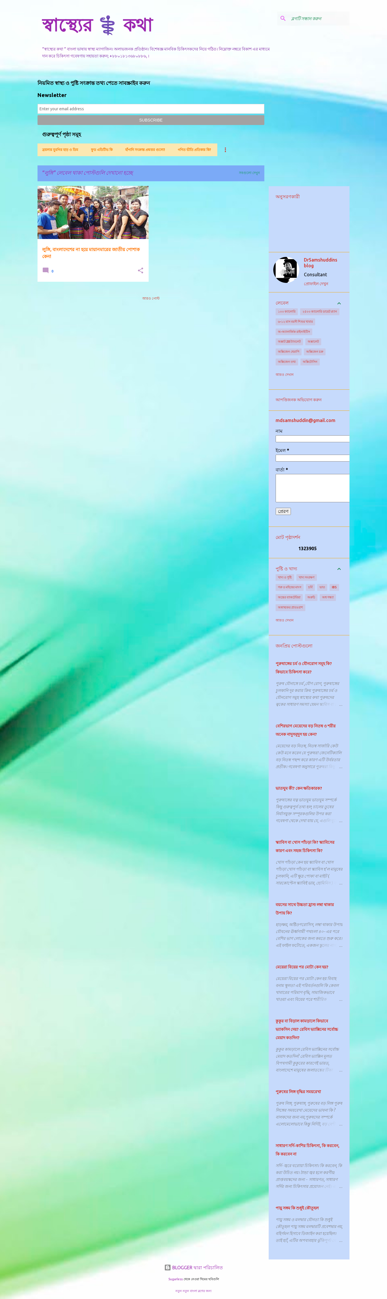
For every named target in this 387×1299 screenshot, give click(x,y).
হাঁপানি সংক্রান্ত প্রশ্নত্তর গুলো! (145, 150)
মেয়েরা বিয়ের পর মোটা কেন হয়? (302, 967)
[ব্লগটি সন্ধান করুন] (319, 18)
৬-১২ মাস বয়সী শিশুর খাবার (295, 321)
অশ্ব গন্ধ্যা (328, 597)
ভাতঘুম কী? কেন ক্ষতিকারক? (299, 788)
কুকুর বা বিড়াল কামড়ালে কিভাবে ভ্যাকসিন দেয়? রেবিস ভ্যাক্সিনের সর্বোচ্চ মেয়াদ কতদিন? (307, 1029)
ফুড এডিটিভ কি (102, 150)
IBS (334, 587)
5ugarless (175, 1279)
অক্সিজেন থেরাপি (288, 351)
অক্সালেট (313, 341)
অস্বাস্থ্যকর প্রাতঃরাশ (290, 607)
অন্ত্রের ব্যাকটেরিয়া (289, 597)
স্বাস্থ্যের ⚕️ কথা (97, 25)
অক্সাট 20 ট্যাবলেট (289, 341)
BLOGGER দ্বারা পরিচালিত (193, 1267)
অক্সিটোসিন (310, 361)
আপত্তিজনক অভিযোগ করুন (298, 399)
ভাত (322, 587)
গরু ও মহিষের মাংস (289, 587)
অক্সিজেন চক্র (314, 351)
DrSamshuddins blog (320, 262)
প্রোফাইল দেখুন (316, 283)
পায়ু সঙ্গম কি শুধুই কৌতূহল (297, 1208)
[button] (140, 271)
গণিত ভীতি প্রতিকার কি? (194, 150)
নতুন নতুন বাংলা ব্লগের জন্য (193, 1291)
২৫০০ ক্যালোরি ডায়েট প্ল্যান (319, 311)
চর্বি (310, 587)
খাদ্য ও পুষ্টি (285, 577)
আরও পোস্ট (151, 298)
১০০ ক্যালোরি (287, 311)
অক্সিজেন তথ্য (287, 361)
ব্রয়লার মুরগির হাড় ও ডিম (60, 150)
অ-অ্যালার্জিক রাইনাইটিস (294, 331)
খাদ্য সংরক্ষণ (307, 577)
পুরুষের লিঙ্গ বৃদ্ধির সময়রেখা (298, 1091)
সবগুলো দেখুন (249, 173)
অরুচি (311, 597)
